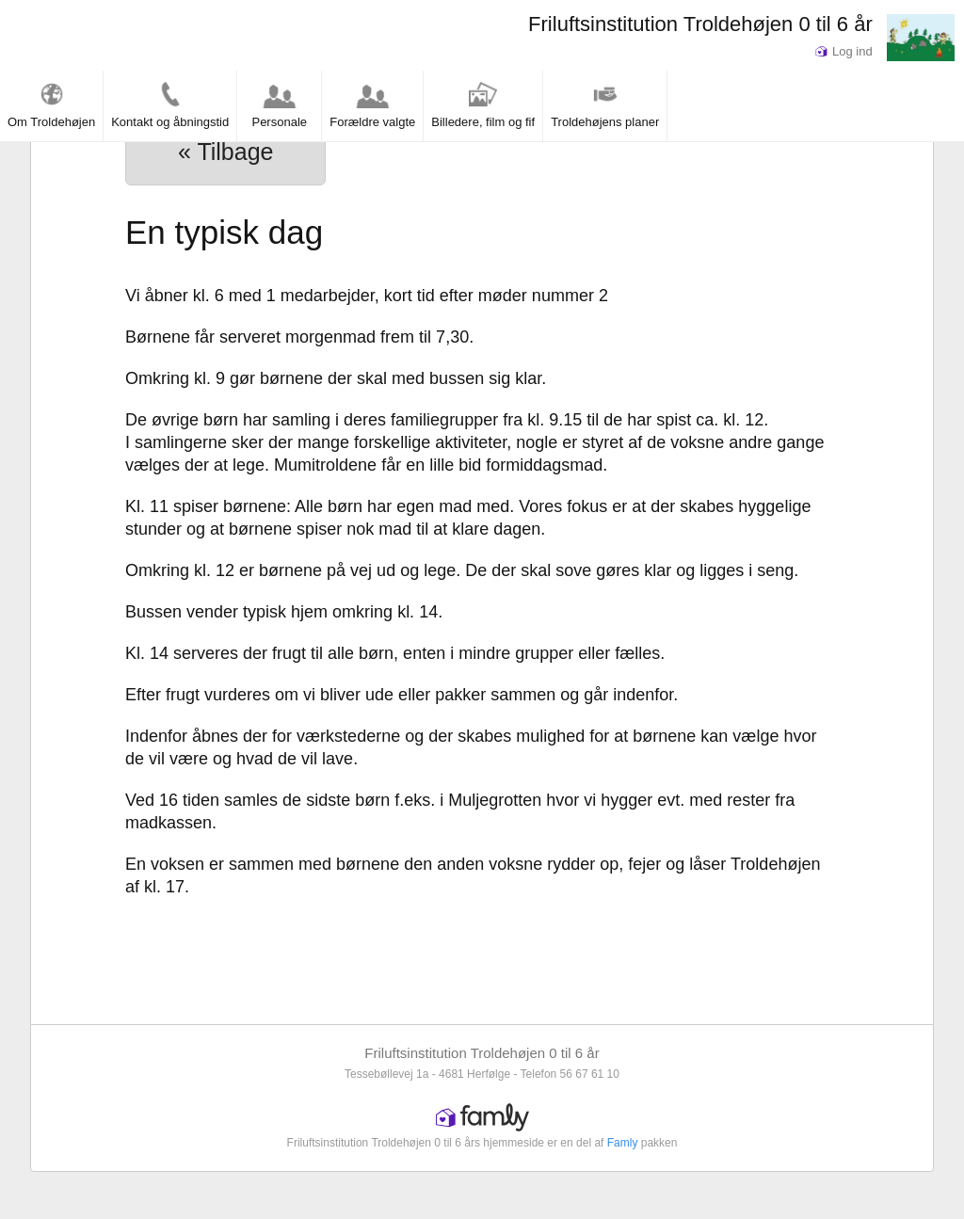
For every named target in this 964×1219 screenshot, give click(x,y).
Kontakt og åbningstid (170, 104)
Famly (622, 1142)
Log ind (843, 51)
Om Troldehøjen (51, 104)
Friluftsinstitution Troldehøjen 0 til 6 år (700, 24)
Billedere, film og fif (483, 104)
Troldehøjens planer (605, 104)
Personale (279, 104)
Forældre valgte (372, 104)
